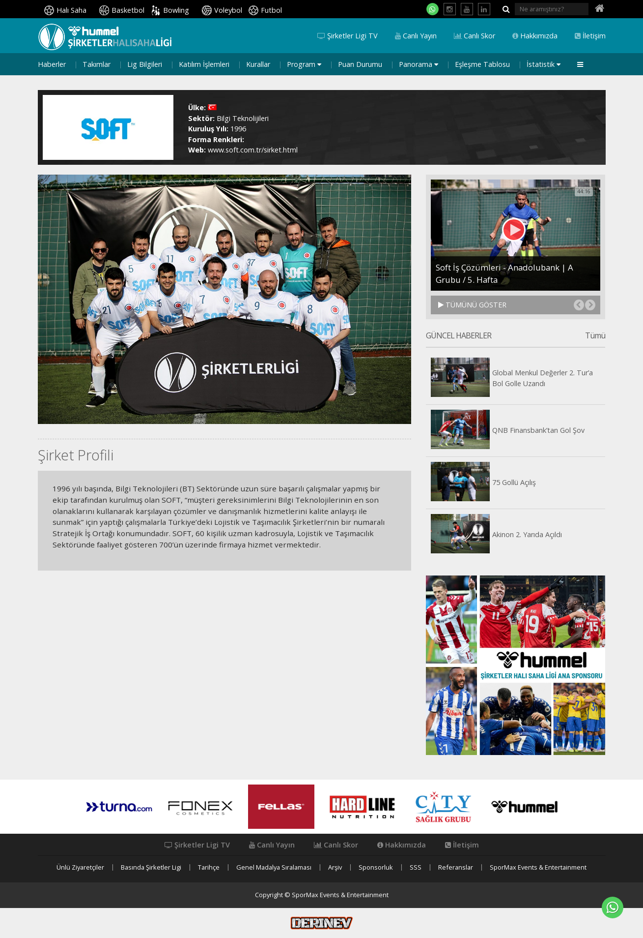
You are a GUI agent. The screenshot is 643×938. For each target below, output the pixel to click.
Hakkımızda (535, 35)
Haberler (52, 64)
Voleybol (228, 10)
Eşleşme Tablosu (482, 64)
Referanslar (455, 867)
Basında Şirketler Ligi (151, 867)
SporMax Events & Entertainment (538, 867)
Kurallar (258, 64)
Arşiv (335, 867)
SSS (415, 867)
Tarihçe (209, 867)
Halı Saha (71, 10)
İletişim (590, 35)
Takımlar (97, 64)
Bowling (176, 10)
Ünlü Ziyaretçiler (80, 867)
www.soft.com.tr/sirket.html (253, 149)
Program (304, 64)
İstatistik (543, 64)
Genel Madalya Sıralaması (273, 867)
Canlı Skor (474, 35)
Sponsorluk (376, 867)
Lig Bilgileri (144, 64)
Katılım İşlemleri (204, 64)
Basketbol (128, 10)
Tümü (595, 336)
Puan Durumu (360, 64)
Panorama (418, 64)
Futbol (271, 10)
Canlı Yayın (416, 35)
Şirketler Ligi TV (347, 35)
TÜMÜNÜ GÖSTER (472, 304)
